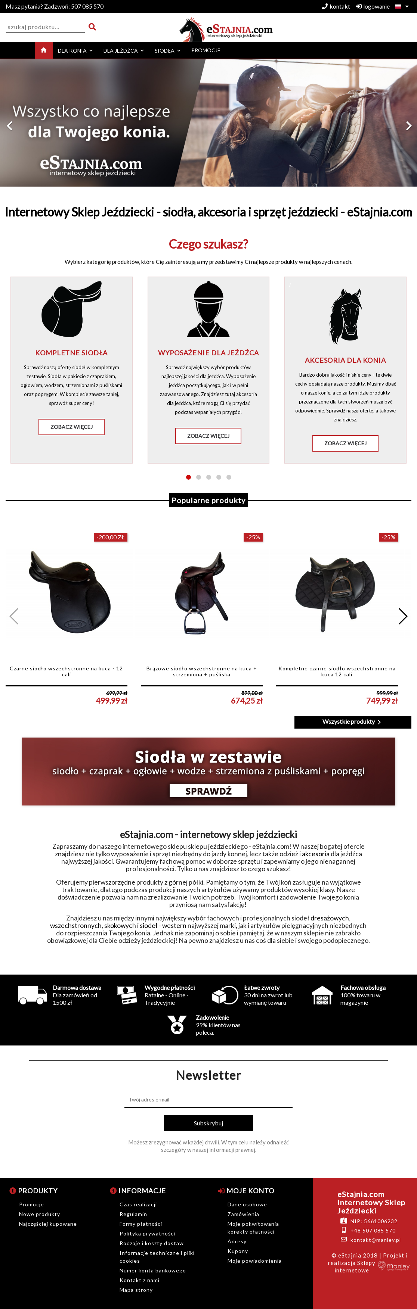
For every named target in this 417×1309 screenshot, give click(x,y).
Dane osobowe (247, 1204)
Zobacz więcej (71, 427)
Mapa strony (136, 1290)
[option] (208, 123)
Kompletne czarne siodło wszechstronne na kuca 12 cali (337, 671)
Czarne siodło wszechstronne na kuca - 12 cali (66, 671)
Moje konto (246, 1191)
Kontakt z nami (140, 1280)
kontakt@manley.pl (375, 1240)
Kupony (238, 1251)
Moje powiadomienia (255, 1260)
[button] (31, 126)
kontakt (336, 6)
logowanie (373, 6)
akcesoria (316, 854)
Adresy (237, 1241)
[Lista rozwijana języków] (403, 6)
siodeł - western (163, 925)
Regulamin (133, 1214)
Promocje (31, 1204)
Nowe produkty (39, 1214)
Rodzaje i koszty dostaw (152, 1243)
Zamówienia (243, 1214)
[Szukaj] (45, 27)
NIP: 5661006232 (374, 1221)
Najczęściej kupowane (48, 1224)
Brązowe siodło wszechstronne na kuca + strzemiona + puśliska (201, 671)
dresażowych (330, 918)
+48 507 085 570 (373, 1230)
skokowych (120, 925)
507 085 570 (55, 6)
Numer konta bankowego (153, 1270)
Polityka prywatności (147, 1233)
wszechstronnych (76, 925)
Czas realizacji (138, 1204)
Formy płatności (141, 1224)
